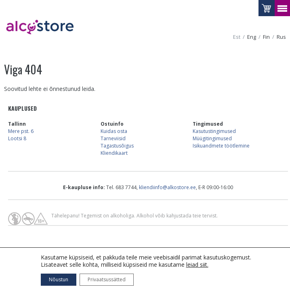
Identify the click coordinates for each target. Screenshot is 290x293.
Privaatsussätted (107, 279)
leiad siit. (197, 264)
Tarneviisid (113, 138)
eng (251, 37)
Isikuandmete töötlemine (221, 145)
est (236, 37)
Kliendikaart (114, 153)
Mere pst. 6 (21, 131)
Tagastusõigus (117, 145)
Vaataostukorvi (266, 8)
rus (281, 37)
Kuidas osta (114, 131)
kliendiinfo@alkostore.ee (167, 187)
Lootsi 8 (17, 138)
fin (266, 37)
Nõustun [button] (58, 279)
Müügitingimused (212, 138)
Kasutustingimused (214, 131)
